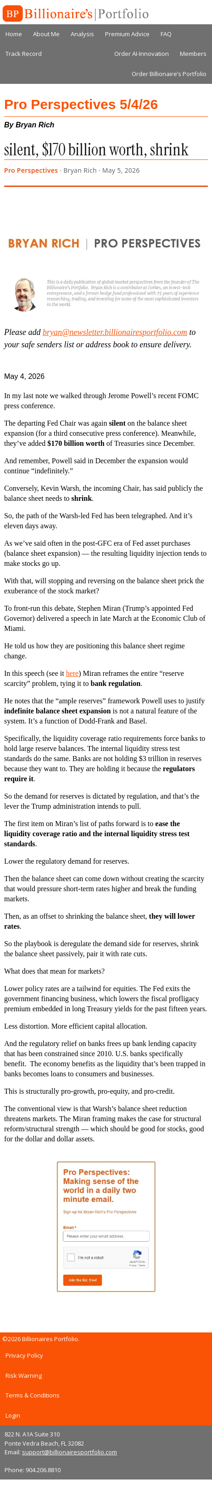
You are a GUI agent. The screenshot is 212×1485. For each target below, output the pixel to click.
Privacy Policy (24, 1355)
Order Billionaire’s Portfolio (169, 74)
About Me (46, 34)
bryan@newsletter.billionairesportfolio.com (115, 332)
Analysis (82, 34)
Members (193, 53)
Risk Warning (24, 1375)
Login (13, 1415)
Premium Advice (127, 34)
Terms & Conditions (33, 1395)
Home (14, 34)
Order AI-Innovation (141, 53)
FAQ (166, 34)
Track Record (24, 53)
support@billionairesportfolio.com (69, 1452)
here (72, 673)
